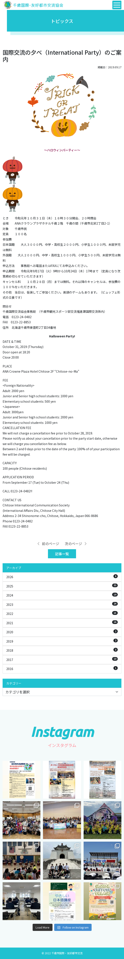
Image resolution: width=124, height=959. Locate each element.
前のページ (48, 543)
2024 (62, 595)
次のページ (76, 543)
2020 (62, 631)
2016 (62, 668)
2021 (62, 622)
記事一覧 (62, 553)
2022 (62, 613)
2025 (62, 586)
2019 (62, 641)
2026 (62, 576)
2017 (62, 659)
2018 (62, 650)
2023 (62, 604)
